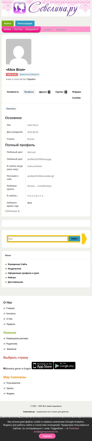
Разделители (14, 269)
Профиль (29, 92)
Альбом (76, 98)
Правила (10, 324)
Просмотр (11, 109)
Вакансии (11, 349)
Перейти (31, 79)
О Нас (9, 319)
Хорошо (47, 436)
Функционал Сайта (17, 264)
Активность (13, 92)
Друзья (44, 92)
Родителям (11, 344)
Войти (7, 23)
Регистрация (25, 23)
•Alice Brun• (15, 69)
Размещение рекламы (17, 338)
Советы (47, 29)
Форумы (76, 92)
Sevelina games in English (18, 369)
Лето (29, 203)
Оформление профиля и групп (23, 273)
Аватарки (61, 29)
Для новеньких (15, 282)
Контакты (11, 313)
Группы (61, 92)
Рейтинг (12, 277)
